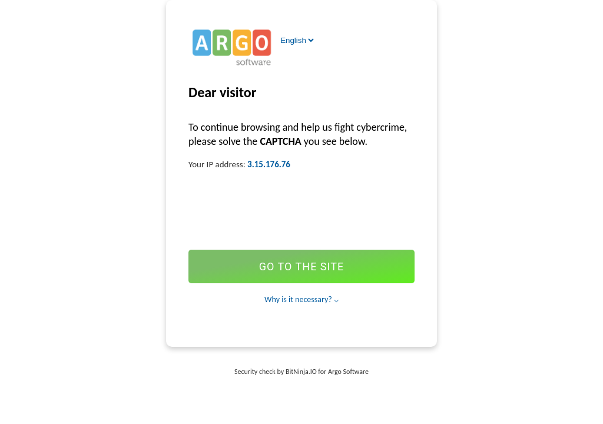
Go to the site (301, 266)
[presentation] (301, 209)
